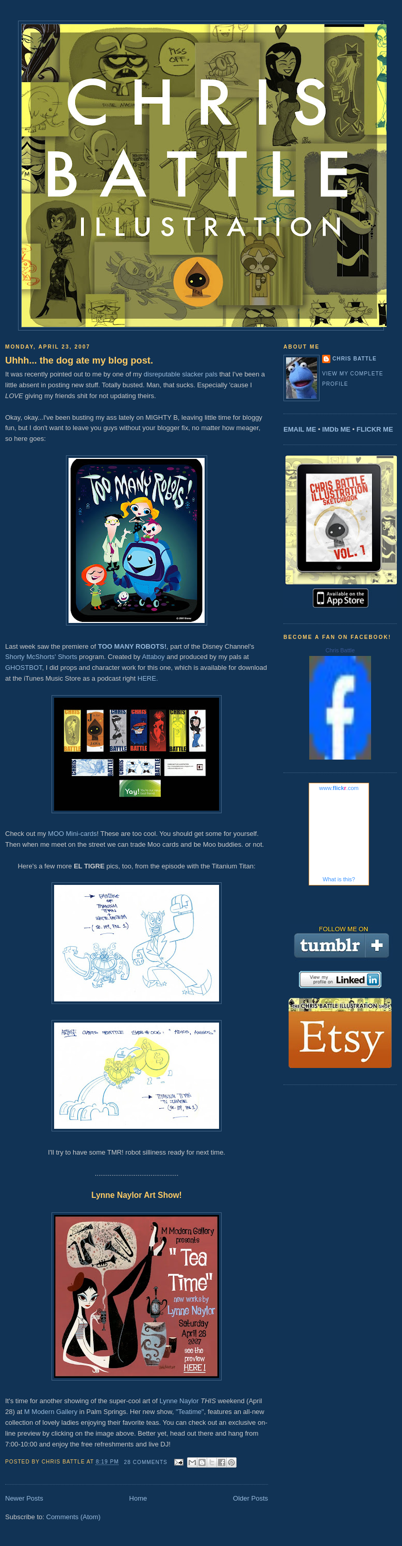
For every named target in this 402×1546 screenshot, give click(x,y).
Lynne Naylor (178, 1401)
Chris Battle (354, 358)
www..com (338, 788)
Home (138, 1498)
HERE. (148, 678)
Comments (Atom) (73, 1517)
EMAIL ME (299, 429)
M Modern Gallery (50, 1412)
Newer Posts (24, 1498)
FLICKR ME (375, 429)
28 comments (145, 1462)
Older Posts (250, 1498)
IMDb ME (336, 429)
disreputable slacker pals (180, 374)
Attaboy (153, 657)
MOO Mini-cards (72, 833)
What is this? (339, 879)
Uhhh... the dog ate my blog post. (79, 360)
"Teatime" (190, 1412)
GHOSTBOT (23, 667)
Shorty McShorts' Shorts (41, 657)
